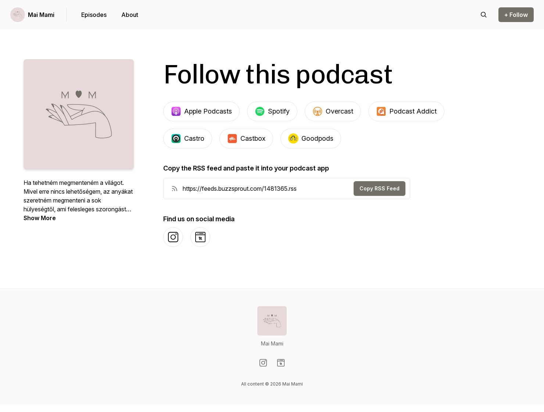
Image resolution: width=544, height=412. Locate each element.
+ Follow (516, 14)
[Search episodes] (484, 14)
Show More (40, 218)
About (129, 14)
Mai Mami (41, 14)
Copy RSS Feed (379, 188)
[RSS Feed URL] (174, 188)
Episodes (94, 14)
